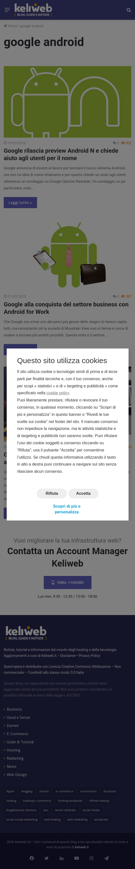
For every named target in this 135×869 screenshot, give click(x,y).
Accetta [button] (83, 493)
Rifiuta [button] (51, 493)
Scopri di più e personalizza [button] (66, 509)
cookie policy (57, 393)
